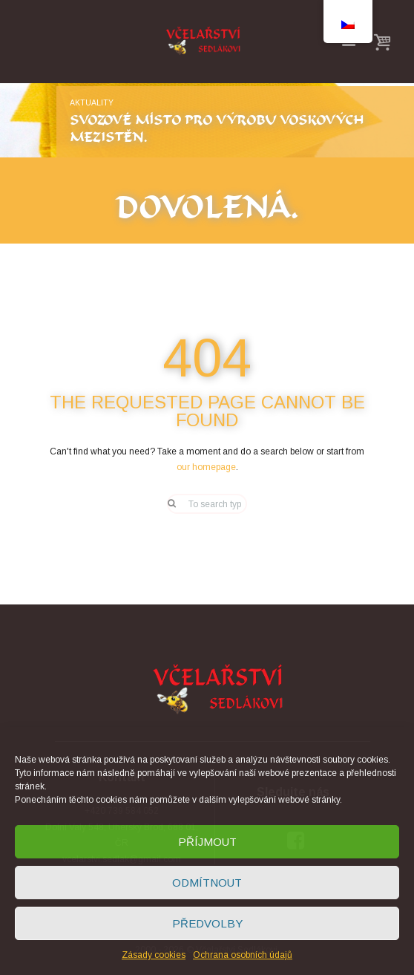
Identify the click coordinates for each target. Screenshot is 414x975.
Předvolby (207, 923)
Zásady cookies (153, 955)
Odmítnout (207, 882)
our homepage (206, 467)
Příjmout (207, 841)
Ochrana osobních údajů (242, 955)
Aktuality (92, 102)
